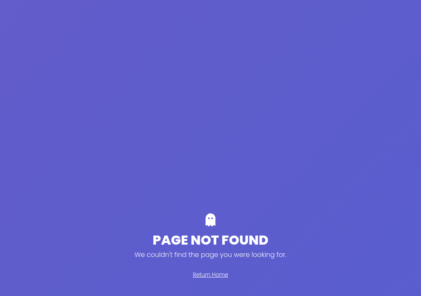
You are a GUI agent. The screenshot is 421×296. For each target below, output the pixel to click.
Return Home (210, 275)
